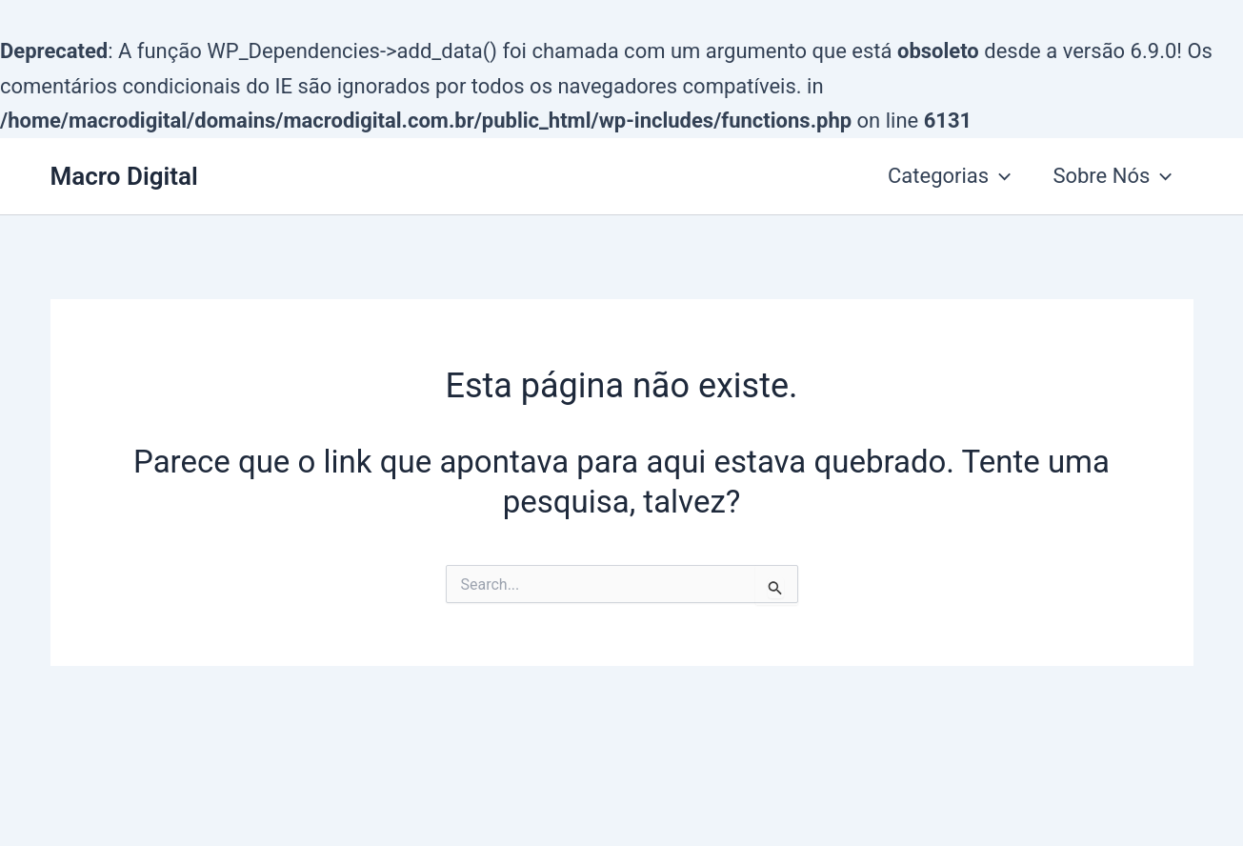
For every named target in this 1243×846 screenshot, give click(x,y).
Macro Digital (124, 176)
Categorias (949, 176)
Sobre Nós (1112, 176)
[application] (1000, 176)
